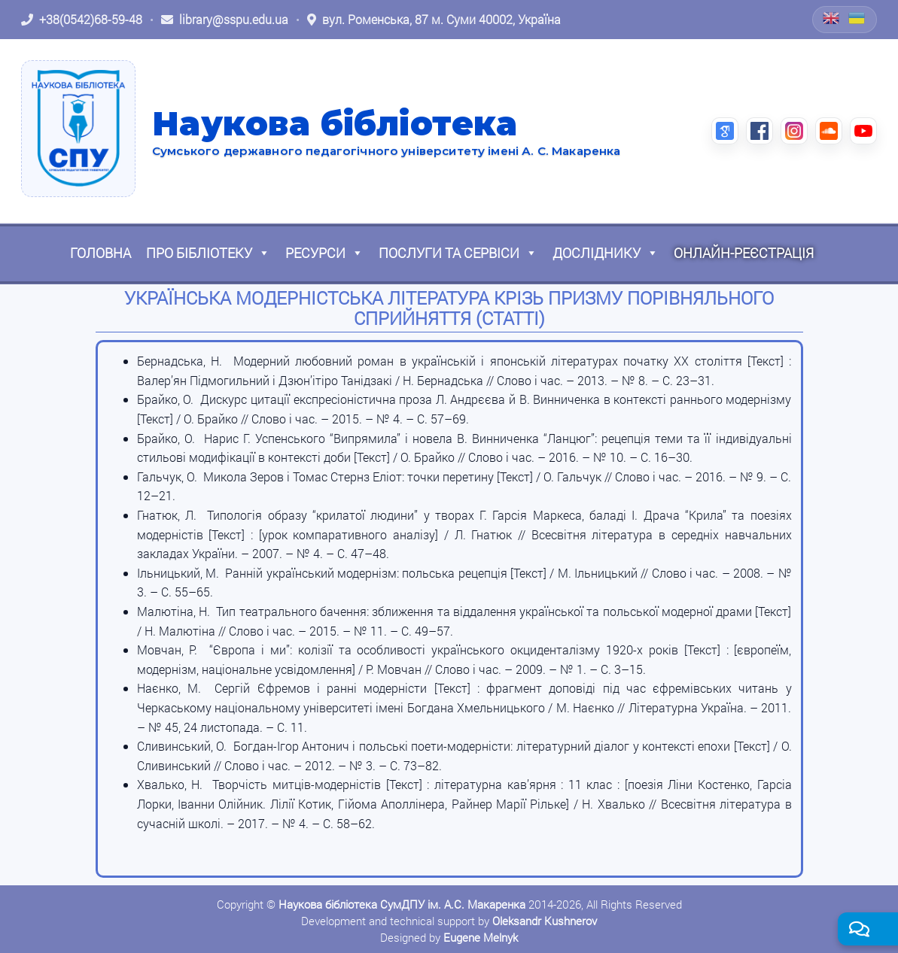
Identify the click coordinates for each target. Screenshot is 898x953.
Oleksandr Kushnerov (544, 920)
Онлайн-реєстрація (744, 253)
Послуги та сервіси (458, 253)
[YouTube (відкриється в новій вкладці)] (863, 130)
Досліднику (605, 253)
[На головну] (78, 128)
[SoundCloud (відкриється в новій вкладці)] (828, 130)
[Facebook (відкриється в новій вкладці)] (759, 130)
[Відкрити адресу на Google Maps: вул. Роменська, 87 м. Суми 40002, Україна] (434, 19)
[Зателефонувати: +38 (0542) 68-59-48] (81, 19)
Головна (100, 253)
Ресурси (324, 253)
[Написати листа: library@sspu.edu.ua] (224, 19)
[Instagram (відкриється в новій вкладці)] (794, 130)
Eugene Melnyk (480, 937)
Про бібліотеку (208, 253)
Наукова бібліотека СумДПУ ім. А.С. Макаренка (402, 904)
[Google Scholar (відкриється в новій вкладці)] (724, 130)
